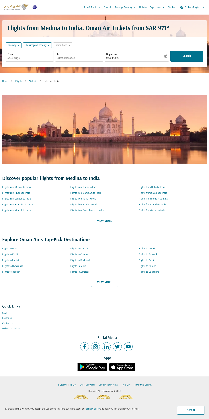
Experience (158, 7)
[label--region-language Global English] (192, 7)
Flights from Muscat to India (16, 187)
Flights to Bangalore (149, 272)
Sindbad (172, 7)
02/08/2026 (112, 58)
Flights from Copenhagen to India (87, 210)
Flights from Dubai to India (83, 187)
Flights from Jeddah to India (84, 204)
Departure (111, 54)
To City (73, 385)
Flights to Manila (10, 248)
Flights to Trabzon (11, 272)
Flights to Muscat (79, 248)
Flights (18, 81)
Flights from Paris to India (83, 198)
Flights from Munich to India (16, 210)
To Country (62, 385)
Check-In (107, 7)
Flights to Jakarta (147, 248)
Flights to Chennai (79, 254)
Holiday (143, 7)
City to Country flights (108, 385)
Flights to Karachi (148, 266)
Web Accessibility (10, 328)
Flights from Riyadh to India (16, 193)
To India (33, 81)
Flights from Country (143, 385)
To (58, 54)
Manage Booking (126, 7)
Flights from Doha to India (152, 187)
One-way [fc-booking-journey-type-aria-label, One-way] (11, 45)
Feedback (7, 318)
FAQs (4, 313)
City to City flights (87, 385)
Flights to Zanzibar (79, 272)
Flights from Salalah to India (153, 193)
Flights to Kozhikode (80, 260)
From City (126, 385)
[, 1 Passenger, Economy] (35, 45)
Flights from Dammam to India (85, 193)
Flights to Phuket (10, 260)
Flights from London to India (16, 198)
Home (5, 81)
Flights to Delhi (146, 260)
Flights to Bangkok (148, 254)
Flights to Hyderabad (12, 266)
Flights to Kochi (10, 254)
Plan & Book (93, 7)
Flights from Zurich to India (152, 204)
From (10, 54)
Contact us (7, 323)
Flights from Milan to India (152, 210)
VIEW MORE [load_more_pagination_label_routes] (104, 221)
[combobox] (29, 58)
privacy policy (93, 409)
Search (187, 56)
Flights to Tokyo (78, 266)
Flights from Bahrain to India (153, 198)
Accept (191, 410)
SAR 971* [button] (157, 28)
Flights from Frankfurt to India (17, 204)
